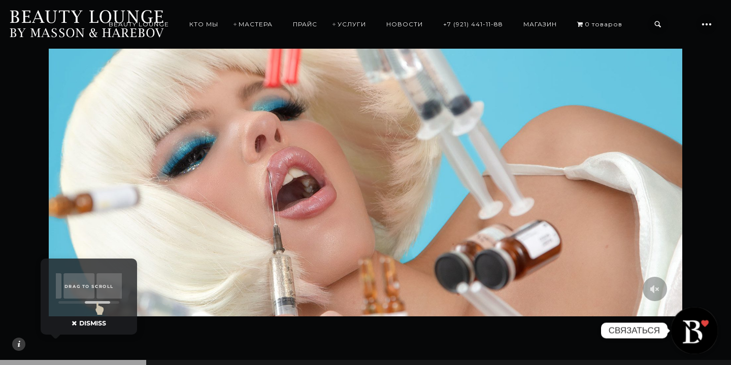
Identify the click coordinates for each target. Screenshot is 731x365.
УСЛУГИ (352, 24)
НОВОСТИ (404, 24)
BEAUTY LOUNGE (139, 24)
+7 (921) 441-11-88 (473, 24)
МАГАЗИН (540, 24)
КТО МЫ (203, 24)
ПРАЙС (305, 24)
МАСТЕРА (256, 24)
